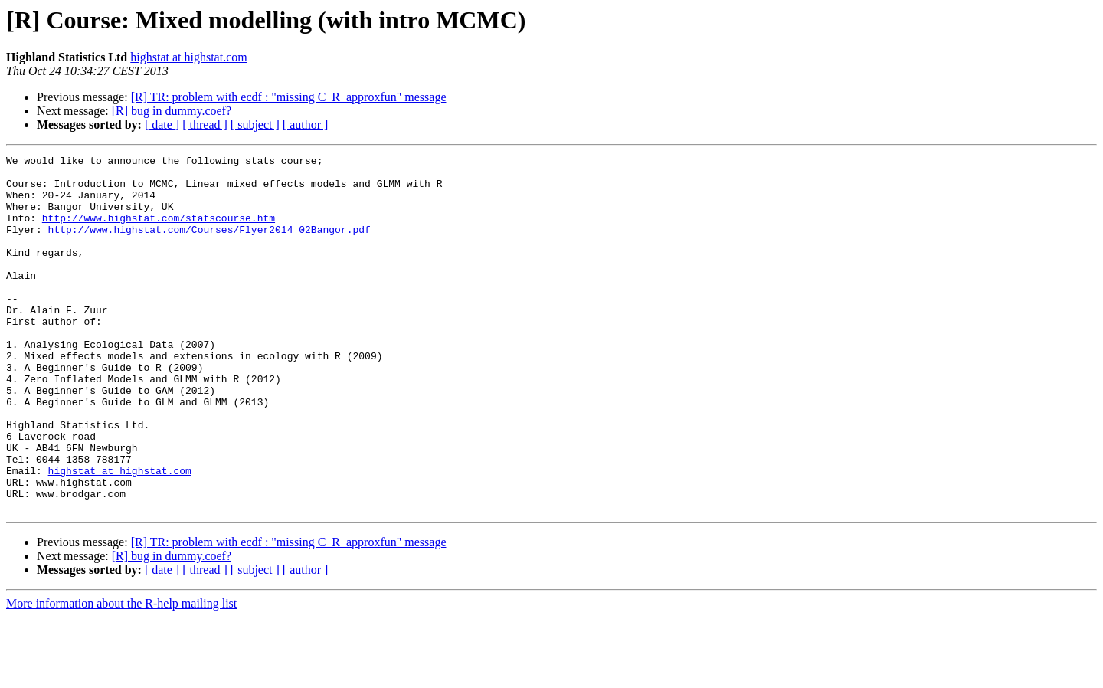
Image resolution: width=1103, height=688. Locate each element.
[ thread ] (204, 124)
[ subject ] (255, 124)
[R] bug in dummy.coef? (171, 110)
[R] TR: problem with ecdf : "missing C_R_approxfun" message (289, 96)
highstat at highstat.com (188, 57)
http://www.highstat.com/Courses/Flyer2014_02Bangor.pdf (209, 245)
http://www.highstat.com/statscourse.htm (158, 231)
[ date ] (162, 124)
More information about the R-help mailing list (121, 674)
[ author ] (306, 124)
